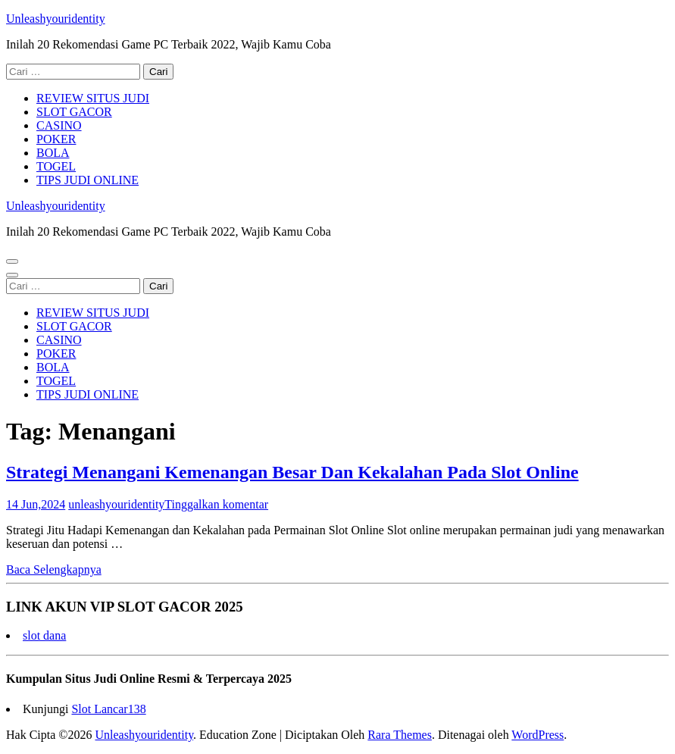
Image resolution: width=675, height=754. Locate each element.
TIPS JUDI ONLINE (87, 180)
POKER (56, 139)
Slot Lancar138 (108, 708)
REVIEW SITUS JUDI (92, 98)
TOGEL (56, 166)
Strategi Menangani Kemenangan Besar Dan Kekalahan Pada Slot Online (292, 472)
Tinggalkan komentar (216, 504)
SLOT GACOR (74, 111)
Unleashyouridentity (55, 18)
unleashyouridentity (116, 504)
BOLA (53, 152)
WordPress (537, 734)
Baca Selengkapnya (54, 569)
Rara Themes (399, 734)
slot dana (44, 635)
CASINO (59, 125)
